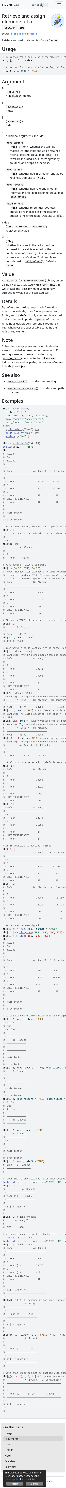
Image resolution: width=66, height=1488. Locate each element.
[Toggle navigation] (59, 4)
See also (10, 1461)
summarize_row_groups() (23, 388)
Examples (10, 1467)
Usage (8, 1433)
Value (8, 1444)
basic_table (20, 408)
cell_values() (34, 261)
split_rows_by (15, 433)
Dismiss (34, 1483)
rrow (29, 932)
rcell (24, 929)
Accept (15, 1483)
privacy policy (12, 1479)
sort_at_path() (12, 358)
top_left (8, 447)
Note (8, 1455)
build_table (20, 443)
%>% (8, 426)
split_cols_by (15, 429)
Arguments (11, 1439)
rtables (7, 4)
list (22, 932)
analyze (10, 436)
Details (9, 1450)
